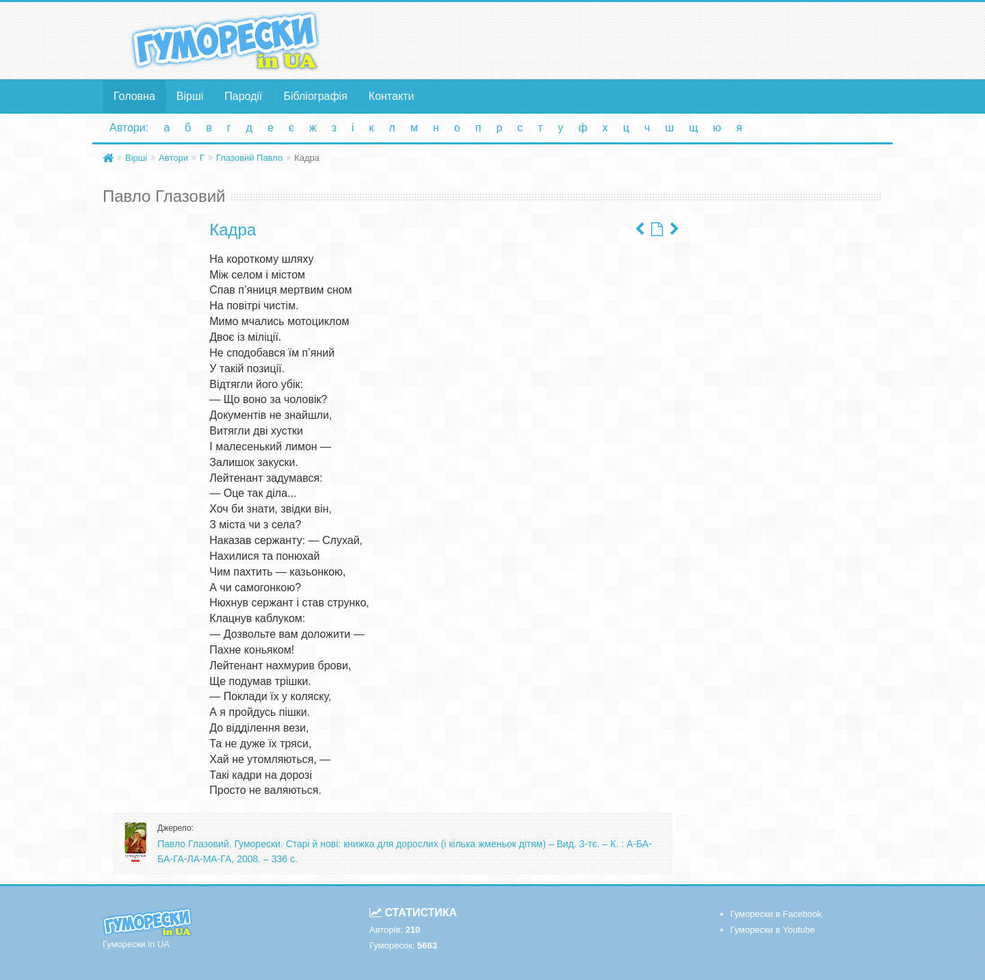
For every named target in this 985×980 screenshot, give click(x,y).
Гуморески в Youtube (773, 930)
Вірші (190, 96)
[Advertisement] (625, 39)
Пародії (243, 96)
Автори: (128, 127)
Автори (173, 158)
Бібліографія (315, 96)
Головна (134, 96)
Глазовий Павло (249, 158)
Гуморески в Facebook (776, 914)
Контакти (392, 96)
